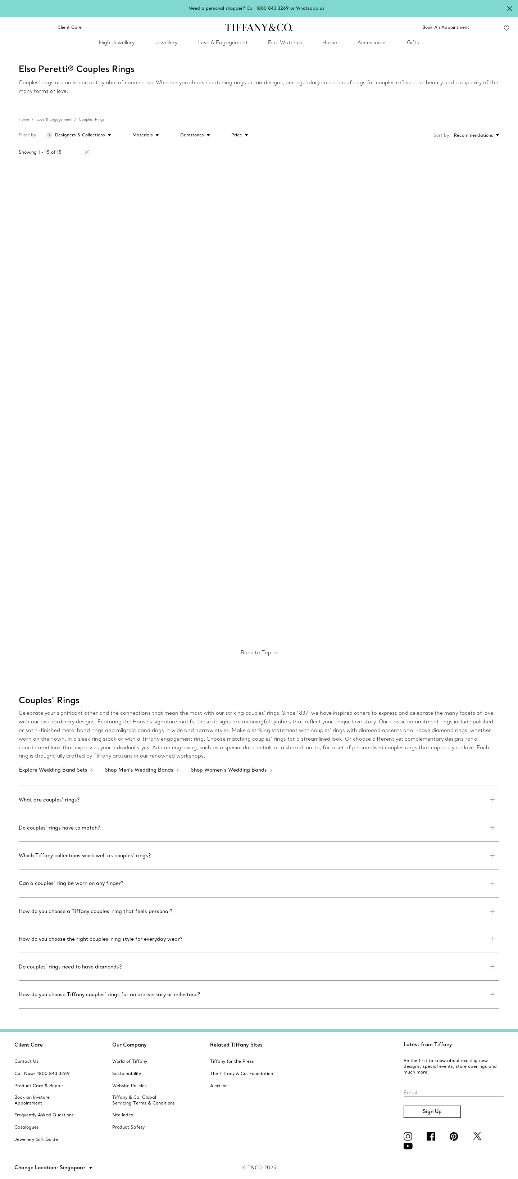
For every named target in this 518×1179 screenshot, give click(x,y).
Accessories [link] (372, 42)
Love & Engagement (54, 119)
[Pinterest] (455, 1136)
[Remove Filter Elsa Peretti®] (87, 152)
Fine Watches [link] (285, 42)
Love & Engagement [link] (222, 42)
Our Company (129, 1045)
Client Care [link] (65, 27)
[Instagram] (409, 1136)
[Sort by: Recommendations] (475, 135)
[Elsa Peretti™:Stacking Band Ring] (319, 221)
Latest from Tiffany (428, 1044)
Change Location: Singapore (50, 1167)
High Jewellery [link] (117, 42)
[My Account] (486, 27)
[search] (11, 27)
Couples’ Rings (91, 119)
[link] (32, 27)
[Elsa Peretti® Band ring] (440, 341)
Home (24, 119)
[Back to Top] (259, 653)
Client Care (28, 1045)
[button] (11, 27)
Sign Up (432, 1111)
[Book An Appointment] (441, 27)
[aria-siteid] (26, 1061)
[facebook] (432, 1136)
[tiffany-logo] (258, 27)
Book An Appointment (445, 27)
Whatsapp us (310, 8)
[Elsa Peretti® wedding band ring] (78, 221)
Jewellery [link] (166, 42)
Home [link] (329, 42)
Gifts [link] (413, 42)
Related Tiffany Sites (236, 1045)
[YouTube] (409, 1146)
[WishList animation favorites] (506, 28)
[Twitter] (478, 1136)
